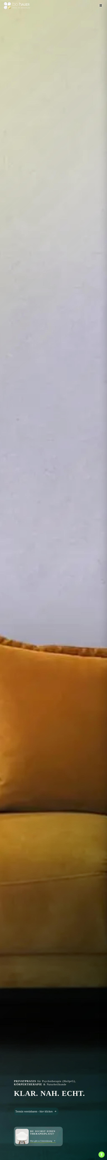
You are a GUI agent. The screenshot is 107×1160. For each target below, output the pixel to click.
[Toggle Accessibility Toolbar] (101, 1154)
